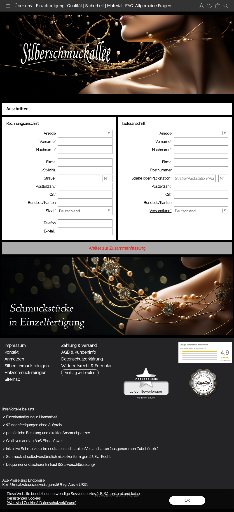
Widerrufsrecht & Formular (86, 365)
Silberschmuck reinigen (27, 365)
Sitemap (12, 379)
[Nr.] (107, 178)
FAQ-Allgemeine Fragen (148, 5)
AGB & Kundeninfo (78, 352)
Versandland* (160, 211)
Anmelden (201, 5)
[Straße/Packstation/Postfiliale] (195, 178)
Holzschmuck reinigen (25, 372)
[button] (8, 6)
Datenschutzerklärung (82, 359)
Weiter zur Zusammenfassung (117, 248)
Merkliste (210, 5)
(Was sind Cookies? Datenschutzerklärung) (41, 503)
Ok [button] (187, 500)
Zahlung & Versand (79, 345)
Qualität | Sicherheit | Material (94, 5)
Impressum (15, 345)
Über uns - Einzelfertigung (39, 5)
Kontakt (12, 352)
